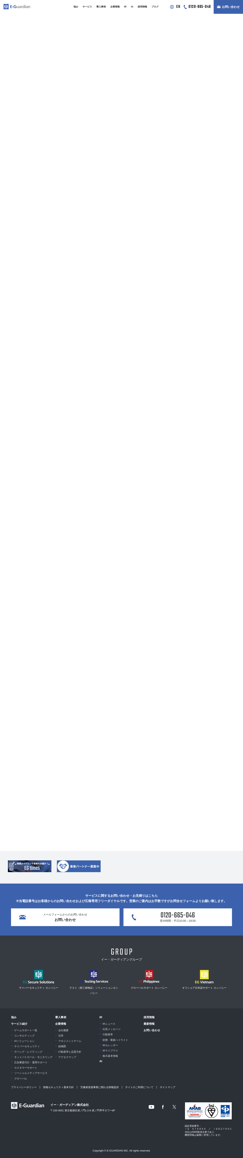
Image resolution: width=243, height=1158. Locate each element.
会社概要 (63, 1030)
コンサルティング (24, 1035)
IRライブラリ (110, 1050)
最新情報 (149, 1023)
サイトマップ (167, 1087)
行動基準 (108, 1034)
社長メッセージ (112, 1029)
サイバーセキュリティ (27, 1046)
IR (125, 6)
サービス (87, 6)
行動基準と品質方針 (69, 1051)
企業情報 (115, 6)
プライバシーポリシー (24, 1087)
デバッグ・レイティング (28, 1051)
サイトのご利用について (139, 1087)
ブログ (155, 6)
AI (132, 6)
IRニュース (109, 1023)
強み (75, 6)
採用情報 (142, 6)
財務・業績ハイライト (115, 1039)
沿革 (60, 1035)
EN (178, 7)
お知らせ (38, 67)
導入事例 (101, 6)
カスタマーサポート (25, 1067)
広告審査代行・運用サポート (30, 1062)
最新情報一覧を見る (121, 170)
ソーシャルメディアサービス (30, 1073)
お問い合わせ (231, 6)
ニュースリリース (93, 67)
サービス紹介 (19, 1023)
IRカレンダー (110, 1045)
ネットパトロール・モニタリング (33, 1057)
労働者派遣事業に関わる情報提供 (99, 1087)
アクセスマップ (67, 1057)
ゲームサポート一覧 (25, 1030)
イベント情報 (149, 67)
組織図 (62, 1046)
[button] (106, 23)
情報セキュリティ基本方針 (58, 1087)
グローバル (20, 1078)
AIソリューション (24, 1040)
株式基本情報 (110, 1055)
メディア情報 (204, 67)
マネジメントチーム (69, 1040)
